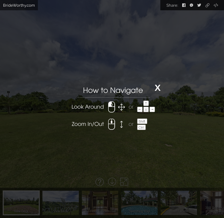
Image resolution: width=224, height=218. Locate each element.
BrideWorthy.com (19, 5)
